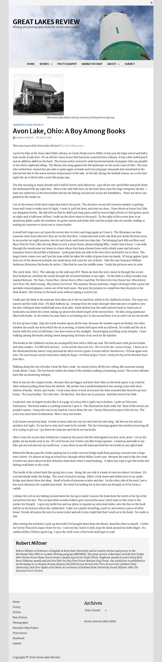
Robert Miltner (26, 137)
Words (44, 63)
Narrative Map (92, 63)
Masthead (18, 638)
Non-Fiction (20, 617)
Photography (67, 63)
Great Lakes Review (46, 22)
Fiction (17, 612)
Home (31, 63)
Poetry (17, 607)
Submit (130, 63)
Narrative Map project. (72, 145)
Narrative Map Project (28, 124)
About (111, 63)
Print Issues (20, 633)
